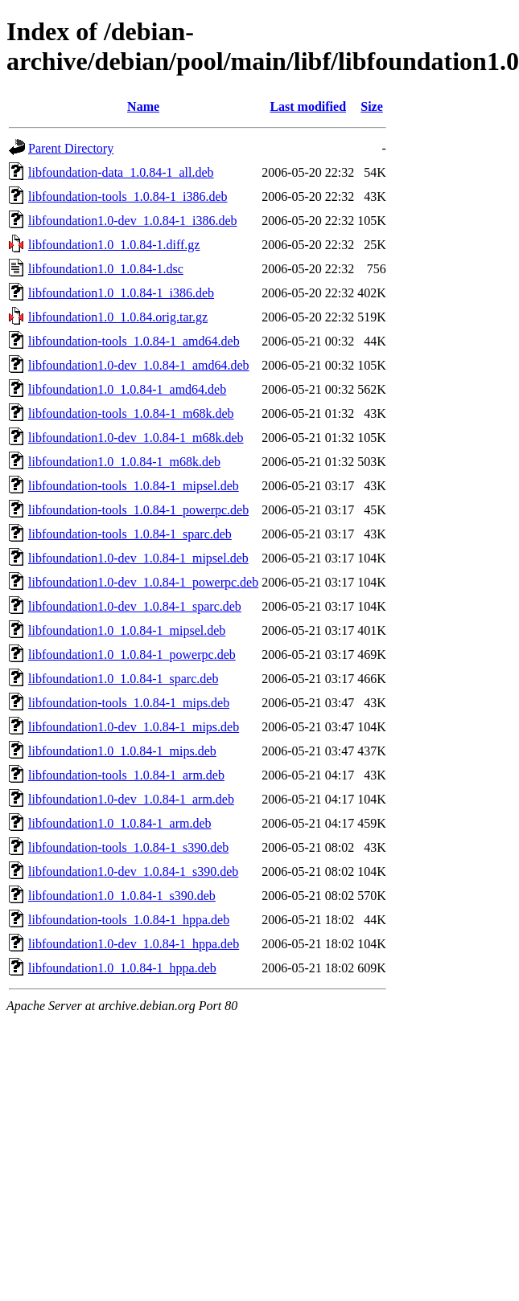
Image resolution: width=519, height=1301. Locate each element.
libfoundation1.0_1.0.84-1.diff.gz (114, 245)
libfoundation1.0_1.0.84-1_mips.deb (122, 751)
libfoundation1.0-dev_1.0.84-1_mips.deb (133, 727)
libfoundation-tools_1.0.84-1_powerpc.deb (138, 510)
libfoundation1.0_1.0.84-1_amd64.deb (127, 389)
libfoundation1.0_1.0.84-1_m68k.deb (124, 461)
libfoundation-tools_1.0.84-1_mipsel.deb (133, 486)
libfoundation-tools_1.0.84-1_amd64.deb (134, 341)
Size (371, 106)
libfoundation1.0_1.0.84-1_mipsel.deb (126, 630)
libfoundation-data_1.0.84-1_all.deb (121, 172)
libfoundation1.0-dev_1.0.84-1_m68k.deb (136, 437)
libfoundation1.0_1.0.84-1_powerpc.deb (132, 654)
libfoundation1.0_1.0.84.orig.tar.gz (118, 317)
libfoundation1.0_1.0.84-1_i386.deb (121, 293)
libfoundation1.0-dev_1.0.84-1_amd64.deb (138, 365)
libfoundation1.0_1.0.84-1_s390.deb (122, 895)
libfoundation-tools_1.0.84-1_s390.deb (128, 847)
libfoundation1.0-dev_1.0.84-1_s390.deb (133, 871)
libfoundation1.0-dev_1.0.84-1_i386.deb (132, 220)
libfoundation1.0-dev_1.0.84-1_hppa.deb (133, 944)
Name (143, 106)
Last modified (308, 106)
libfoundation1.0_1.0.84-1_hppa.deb (122, 968)
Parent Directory (70, 148)
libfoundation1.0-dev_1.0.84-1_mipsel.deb (138, 558)
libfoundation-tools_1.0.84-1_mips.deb (128, 703)
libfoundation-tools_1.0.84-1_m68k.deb (131, 413)
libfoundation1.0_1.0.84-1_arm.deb (120, 823)
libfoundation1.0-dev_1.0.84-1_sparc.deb (134, 606)
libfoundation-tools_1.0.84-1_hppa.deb (128, 920)
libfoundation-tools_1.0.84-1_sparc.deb (130, 534)
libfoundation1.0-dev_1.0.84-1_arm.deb (131, 799)
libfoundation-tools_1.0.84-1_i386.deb (128, 196)
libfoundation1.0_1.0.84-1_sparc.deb (123, 678)
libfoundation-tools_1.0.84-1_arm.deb (126, 775)
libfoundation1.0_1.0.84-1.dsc (105, 269)
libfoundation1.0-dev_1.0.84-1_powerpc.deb (143, 582)
